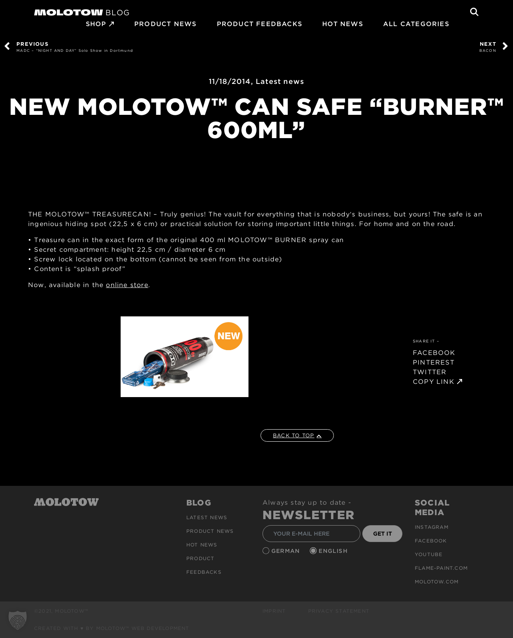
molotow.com (436, 582)
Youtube (428, 554)
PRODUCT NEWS (165, 24)
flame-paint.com (441, 568)
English (334, 551)
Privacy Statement (339, 611)
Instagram (431, 527)
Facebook (431, 541)
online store (127, 285)
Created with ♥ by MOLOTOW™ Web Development (112, 628)
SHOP (96, 24)
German (286, 551)
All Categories (416, 24)
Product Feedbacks (259, 24)
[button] (17, 620)
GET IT (382, 533)
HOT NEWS (342, 24)
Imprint (274, 611)
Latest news (280, 81)
